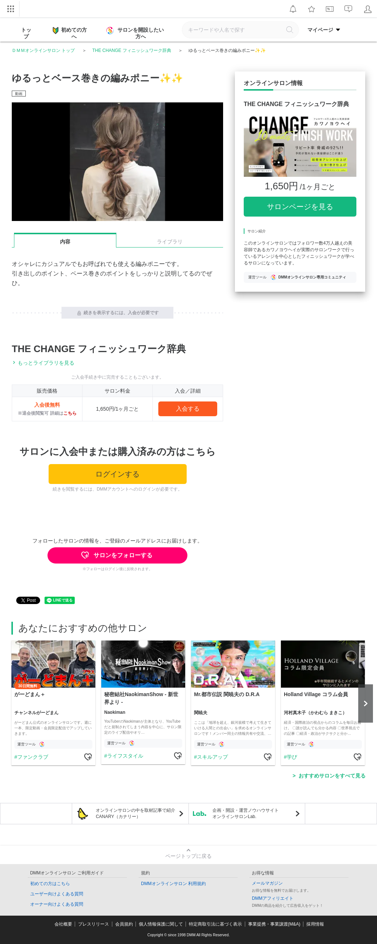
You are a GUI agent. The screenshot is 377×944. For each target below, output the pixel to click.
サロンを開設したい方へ (136, 33)
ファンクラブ (32, 757)
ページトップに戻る (188, 856)
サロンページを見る (300, 207)
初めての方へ (70, 32)
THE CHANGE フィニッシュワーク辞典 (131, 50)
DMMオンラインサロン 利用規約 (173, 883)
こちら (70, 413)
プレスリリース (93, 924)
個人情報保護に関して (161, 924)
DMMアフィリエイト (272, 898)
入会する (188, 409)
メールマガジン (267, 883)
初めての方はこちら (50, 883)
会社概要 (63, 924)
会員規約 (124, 924)
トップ (26, 33)
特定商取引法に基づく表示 (215, 924)
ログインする (117, 474)
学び (292, 757)
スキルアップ (212, 757)
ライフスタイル (125, 756)
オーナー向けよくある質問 (56, 904)
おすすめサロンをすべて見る (332, 776)
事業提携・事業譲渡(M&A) (274, 924)
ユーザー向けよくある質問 (56, 893)
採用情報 (315, 924)
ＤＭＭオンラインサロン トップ (43, 50)
